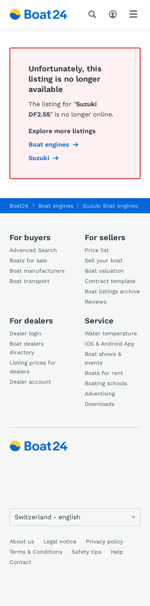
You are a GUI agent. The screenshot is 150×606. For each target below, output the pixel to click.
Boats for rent (104, 373)
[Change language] (75, 517)
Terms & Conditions (35, 552)
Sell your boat (104, 260)
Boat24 (18, 206)
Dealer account (30, 382)
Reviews (95, 301)
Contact (20, 562)
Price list (97, 250)
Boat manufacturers (37, 271)
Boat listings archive (112, 291)
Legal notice (60, 541)
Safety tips (86, 552)
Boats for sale (28, 260)
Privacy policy (104, 541)
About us (21, 541)
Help (117, 552)
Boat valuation (104, 271)
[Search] (94, 14)
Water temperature (111, 333)
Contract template (110, 281)
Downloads (99, 404)
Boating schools (106, 383)
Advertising (100, 393)
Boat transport (29, 281)
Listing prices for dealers (32, 367)
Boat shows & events (103, 358)
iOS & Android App (110, 343)
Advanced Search (33, 250)
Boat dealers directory (26, 348)
